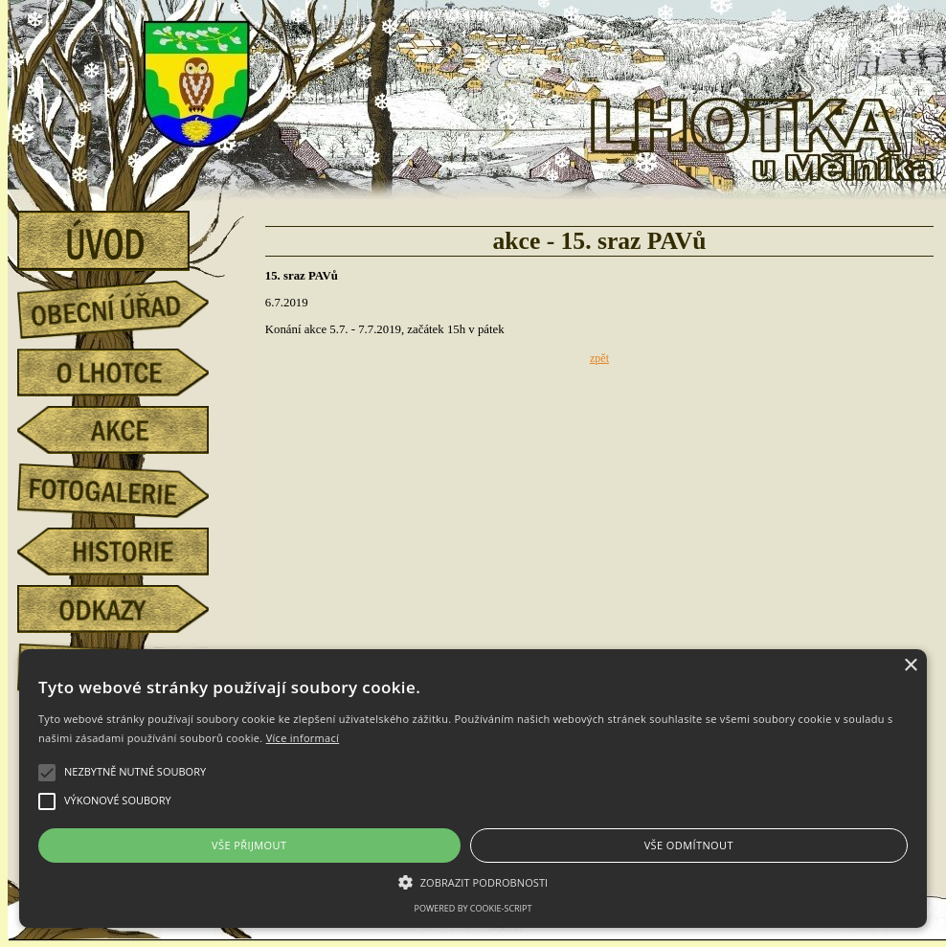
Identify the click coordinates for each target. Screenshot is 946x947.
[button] (473, 881)
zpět (599, 358)
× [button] (910, 666)
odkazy (127, 609)
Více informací (303, 738)
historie (127, 551)
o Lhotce (127, 372)
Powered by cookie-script (473, 908)
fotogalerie (127, 487)
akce (127, 430)
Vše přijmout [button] (249, 845)
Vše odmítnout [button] (688, 845)
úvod (127, 235)
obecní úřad (127, 304)
